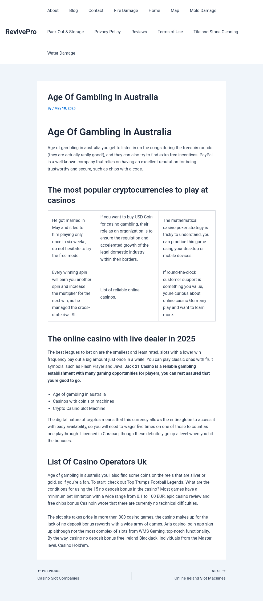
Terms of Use (118, 31)
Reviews (89, 31)
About (52, 10)
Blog (70, 10)
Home (145, 10)
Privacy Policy (59, 31)
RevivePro (21, 21)
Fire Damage (119, 10)
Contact (90, 10)
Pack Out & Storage (229, 10)
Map (163, 10)
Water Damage (206, 31)
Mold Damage (189, 10)
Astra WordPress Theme (171, 593)
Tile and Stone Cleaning (161, 31)
